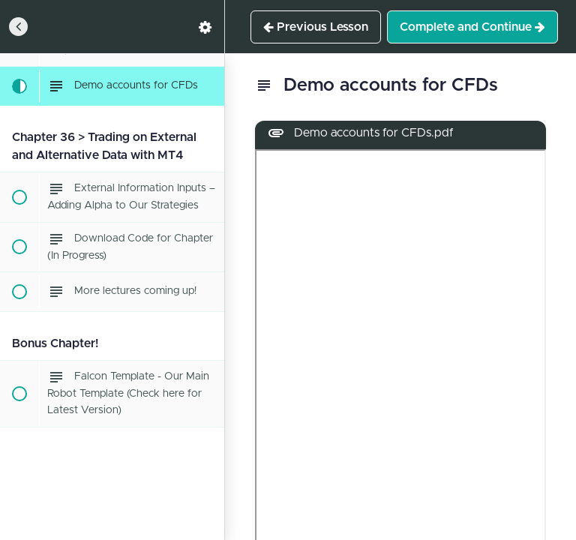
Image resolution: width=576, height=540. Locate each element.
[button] (19, 26)
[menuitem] (205, 26)
